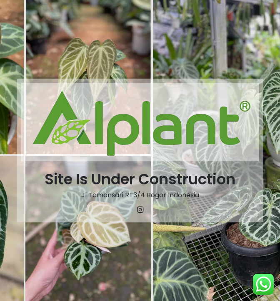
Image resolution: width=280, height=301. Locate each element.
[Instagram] (140, 210)
